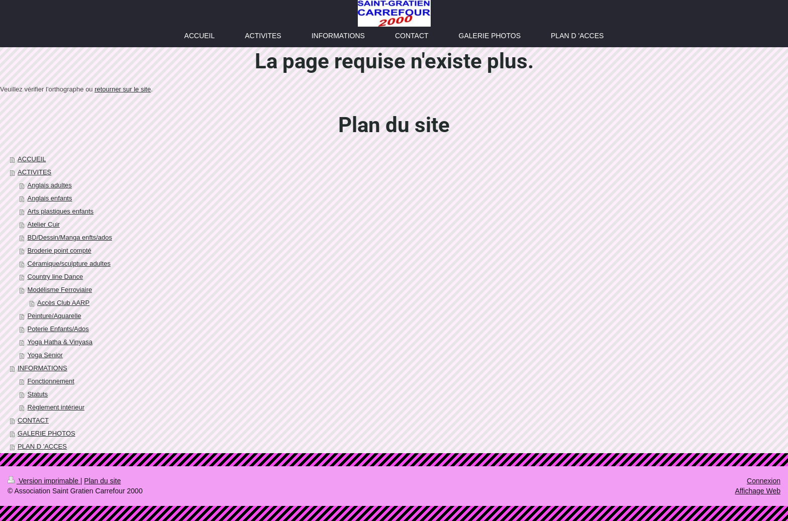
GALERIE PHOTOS (46, 433)
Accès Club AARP (63, 302)
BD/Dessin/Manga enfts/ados (70, 237)
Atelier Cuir (44, 224)
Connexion (763, 481)
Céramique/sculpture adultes (69, 263)
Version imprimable (44, 481)
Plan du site (102, 481)
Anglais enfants (50, 198)
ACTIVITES (34, 172)
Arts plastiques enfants (61, 211)
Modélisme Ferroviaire (60, 289)
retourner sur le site (122, 89)
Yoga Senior (45, 355)
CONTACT (33, 420)
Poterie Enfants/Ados (58, 329)
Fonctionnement (51, 381)
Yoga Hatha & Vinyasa (60, 342)
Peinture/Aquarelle (54, 316)
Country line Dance (55, 276)
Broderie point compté (59, 250)
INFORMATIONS (42, 368)
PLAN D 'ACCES (42, 446)
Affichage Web (757, 491)
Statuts (38, 394)
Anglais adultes (50, 185)
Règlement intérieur (56, 407)
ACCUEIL (32, 159)
